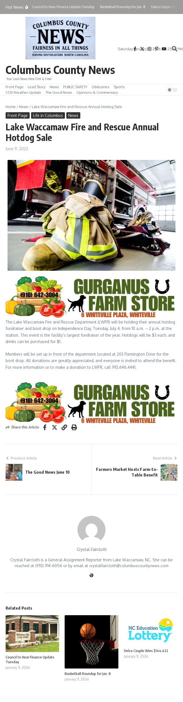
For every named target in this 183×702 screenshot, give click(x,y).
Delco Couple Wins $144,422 (146, 650)
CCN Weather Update (23, 92)
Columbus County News (60, 69)
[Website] (91, 575)
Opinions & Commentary (97, 92)
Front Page (15, 87)
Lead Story (36, 87)
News (54, 87)
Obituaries (100, 87)
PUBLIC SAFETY (75, 87)
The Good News (58, 92)
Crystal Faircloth (92, 549)
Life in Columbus (48, 115)
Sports (119, 87)
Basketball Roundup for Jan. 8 (88, 673)
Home (11, 106)
